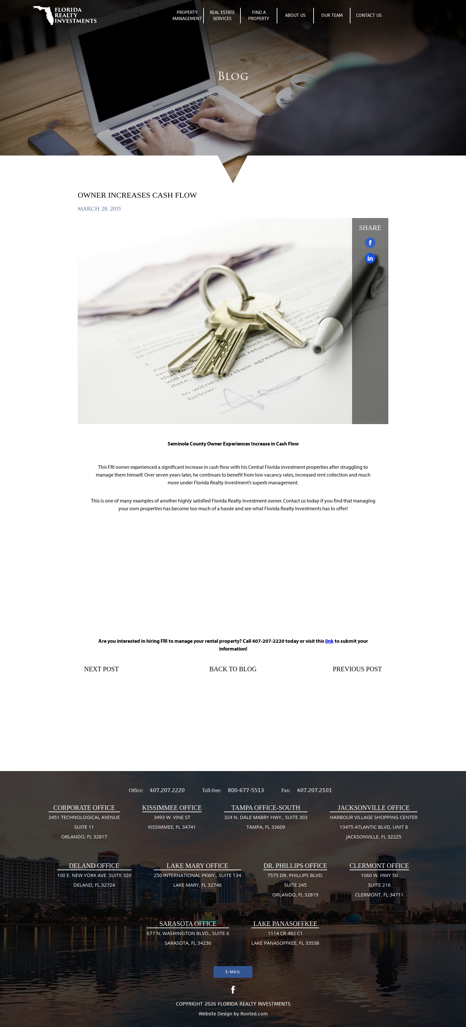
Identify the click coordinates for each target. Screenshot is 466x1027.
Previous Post (357, 669)
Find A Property (258, 15)
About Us (295, 15)
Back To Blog (233, 669)
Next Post (101, 669)
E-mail (233, 972)
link (329, 641)
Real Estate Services (222, 15)
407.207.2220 (167, 790)
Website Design (215, 1013)
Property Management (187, 15)
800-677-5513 (246, 790)
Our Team (332, 15)
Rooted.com (254, 1013)
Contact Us (369, 15)
